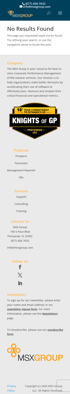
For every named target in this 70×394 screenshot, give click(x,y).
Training (21, 211)
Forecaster (21, 163)
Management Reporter (21, 170)
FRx (21, 177)
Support (21, 197)
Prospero (21, 156)
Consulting (21, 204)
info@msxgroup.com (20, 247)
